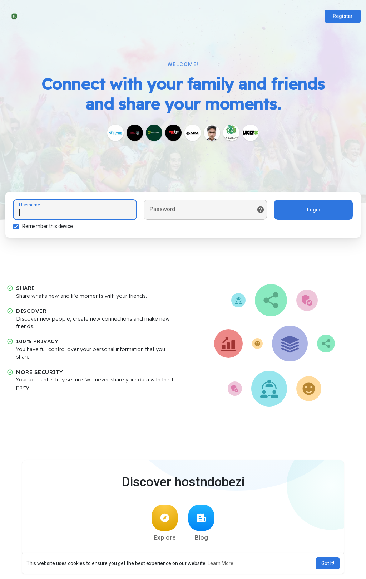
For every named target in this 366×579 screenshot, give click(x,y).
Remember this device (48, 227)
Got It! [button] (327, 563)
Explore (165, 525)
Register (343, 16)
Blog (201, 525)
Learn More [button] (220, 563)
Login (312, 211)
